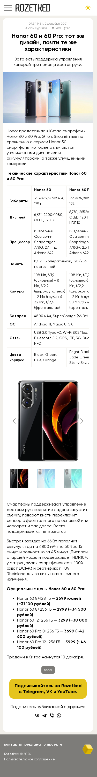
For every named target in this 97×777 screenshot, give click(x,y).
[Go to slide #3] (73, 478)
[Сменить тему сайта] (88, 8)
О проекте (52, 744)
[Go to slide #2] (46, 478)
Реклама (32, 744)
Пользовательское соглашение (29, 759)
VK (49, 691)
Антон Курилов (36, 28)
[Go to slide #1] (19, 478)
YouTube (66, 691)
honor (48, 670)
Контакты (13, 744)
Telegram (33, 691)
